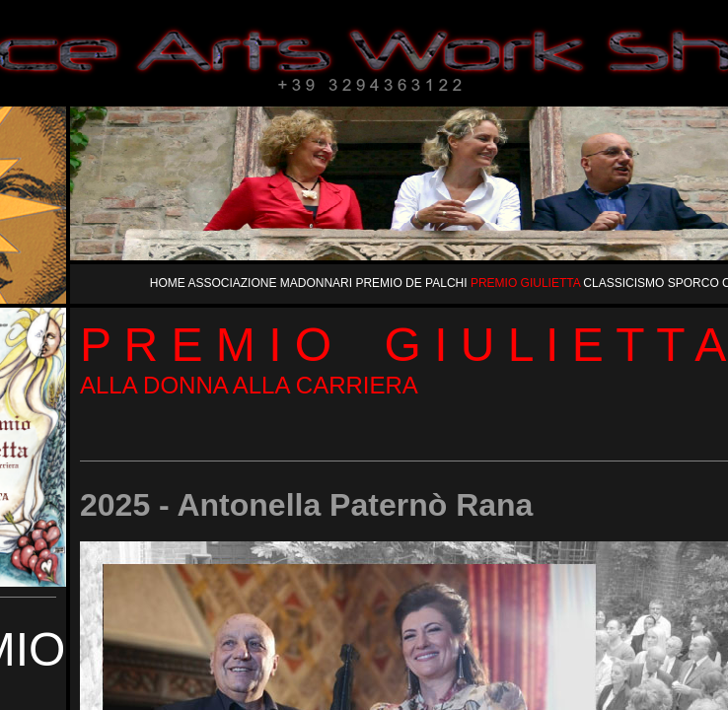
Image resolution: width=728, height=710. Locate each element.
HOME (169, 283)
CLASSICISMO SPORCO (652, 283)
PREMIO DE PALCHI (412, 283)
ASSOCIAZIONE (233, 283)
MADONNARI (318, 283)
